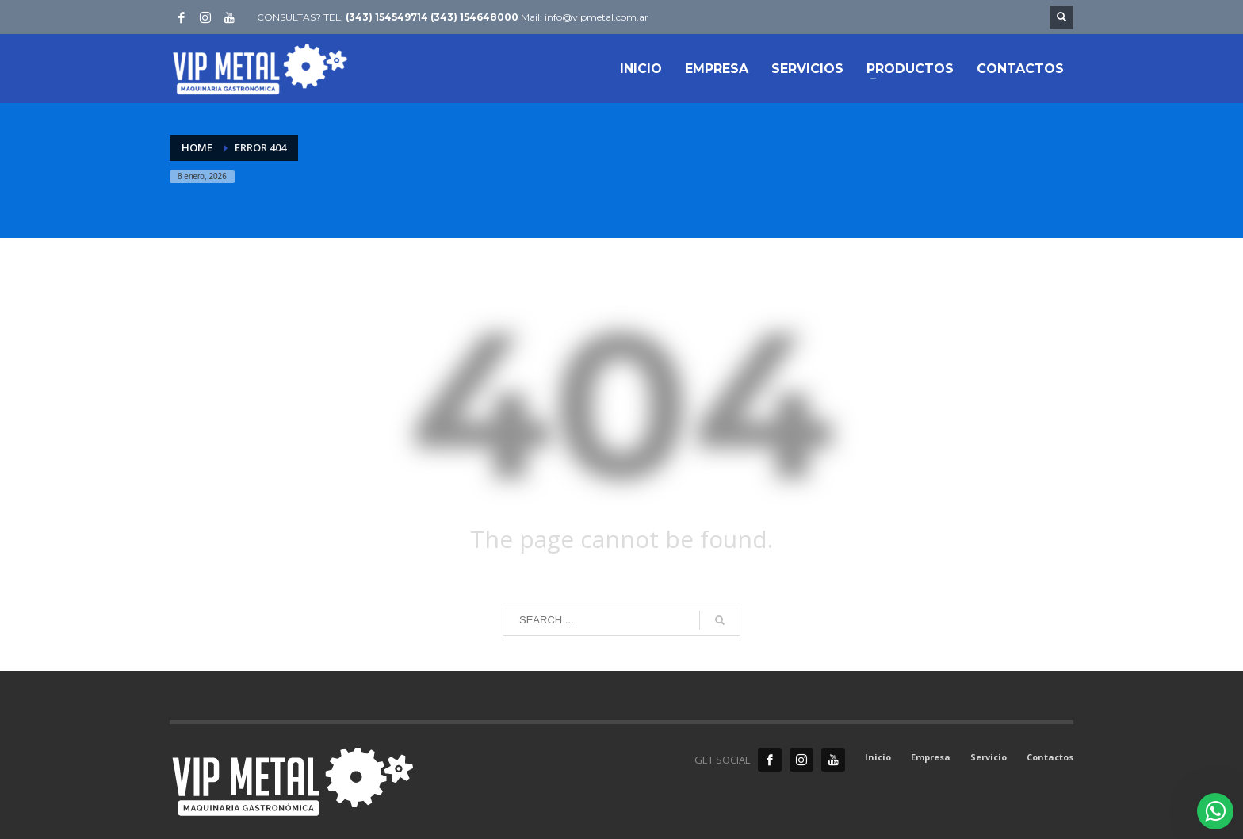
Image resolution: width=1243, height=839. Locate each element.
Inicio (878, 757)
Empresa (930, 757)
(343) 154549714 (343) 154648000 (432, 17)
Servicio (988, 757)
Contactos (1050, 757)
